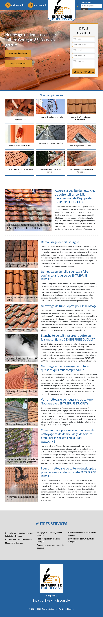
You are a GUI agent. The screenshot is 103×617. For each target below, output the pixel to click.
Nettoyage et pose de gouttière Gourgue (49, 533)
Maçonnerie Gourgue (14, 543)
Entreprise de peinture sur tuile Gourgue (81, 540)
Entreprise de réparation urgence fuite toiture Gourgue (19, 534)
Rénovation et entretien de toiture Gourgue (82, 533)
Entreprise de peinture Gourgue (18, 539)
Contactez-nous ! (18, 63)
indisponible (14, 5)
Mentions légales (66, 609)
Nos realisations (18, 53)
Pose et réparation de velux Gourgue (48, 540)
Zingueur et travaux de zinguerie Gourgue (50, 546)
